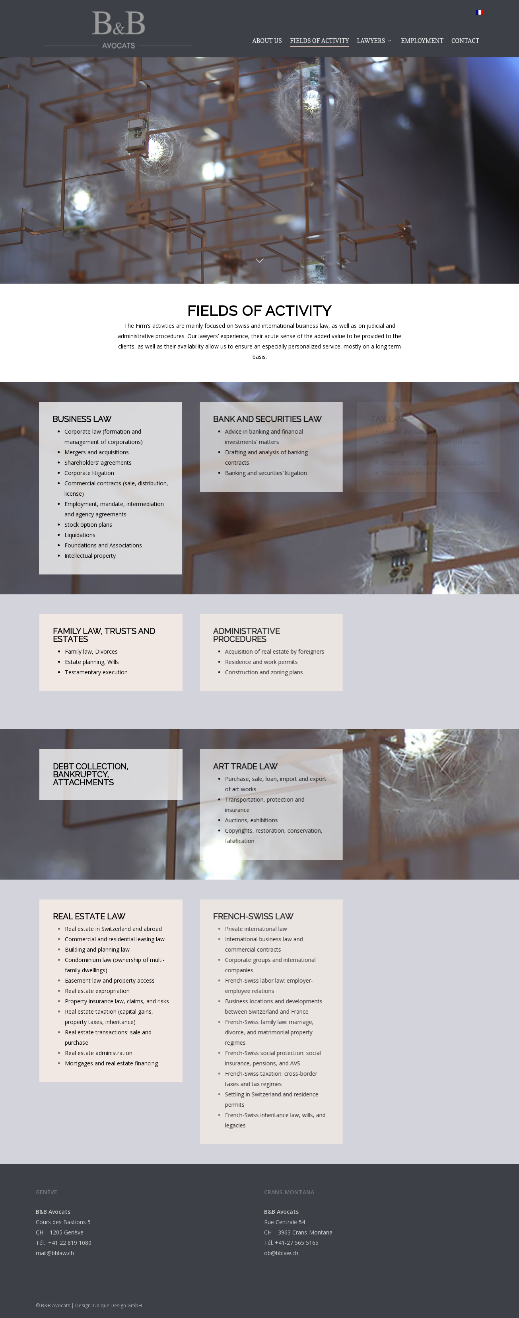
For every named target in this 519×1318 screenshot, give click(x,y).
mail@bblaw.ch (55, 1253)
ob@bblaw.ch (281, 1253)
